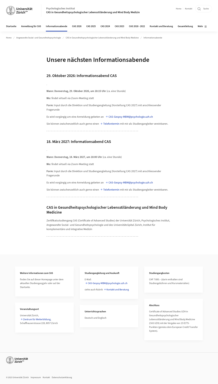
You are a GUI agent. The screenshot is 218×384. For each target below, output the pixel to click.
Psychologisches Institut (60, 8)
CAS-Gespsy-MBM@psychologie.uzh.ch (131, 117)
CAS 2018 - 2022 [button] (137, 26)
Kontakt (188, 8)
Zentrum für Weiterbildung (37, 319)
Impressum (36, 377)
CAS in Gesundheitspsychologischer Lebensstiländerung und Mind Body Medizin (93, 12)
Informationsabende (56, 26)
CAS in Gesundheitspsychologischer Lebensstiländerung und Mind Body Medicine (102, 37)
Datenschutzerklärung (62, 377)
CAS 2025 (91, 26)
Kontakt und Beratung (161, 26)
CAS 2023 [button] (119, 26)
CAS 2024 (105, 26)
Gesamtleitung (185, 26)
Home (178, 8)
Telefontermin (111, 124)
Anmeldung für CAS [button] (31, 26)
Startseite (11, 26)
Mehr (202, 26)
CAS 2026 (76, 26)
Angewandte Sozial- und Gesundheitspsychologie (38, 37)
